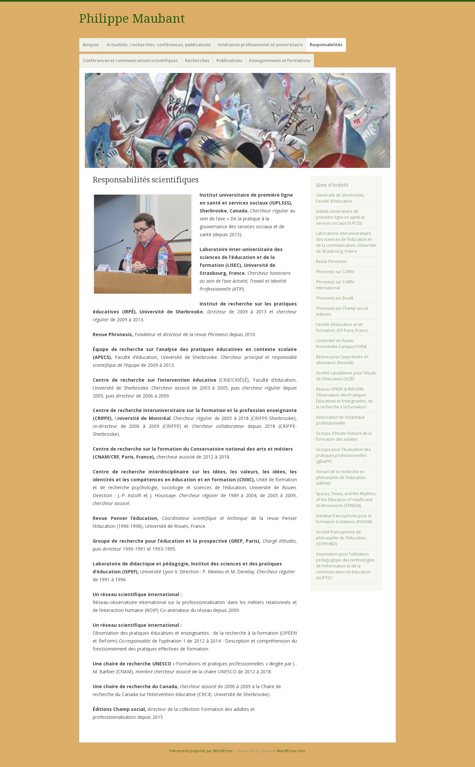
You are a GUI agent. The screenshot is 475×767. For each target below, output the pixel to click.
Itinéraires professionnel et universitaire (260, 45)
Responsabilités (326, 45)
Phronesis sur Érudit (334, 298)
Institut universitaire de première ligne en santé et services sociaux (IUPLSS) (340, 217)
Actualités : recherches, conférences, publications (159, 45)
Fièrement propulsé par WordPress (201, 750)
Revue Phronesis (331, 261)
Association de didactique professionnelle (340, 420)
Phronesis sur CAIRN (335, 271)
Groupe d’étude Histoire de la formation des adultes (344, 436)
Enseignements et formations (279, 60)
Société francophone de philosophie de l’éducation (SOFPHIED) (341, 538)
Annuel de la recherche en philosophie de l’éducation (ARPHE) (341, 477)
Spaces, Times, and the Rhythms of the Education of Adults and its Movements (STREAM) (345, 499)
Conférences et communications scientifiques (130, 60)
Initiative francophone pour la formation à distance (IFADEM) (344, 519)
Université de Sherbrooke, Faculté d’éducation (340, 198)
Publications (229, 60)
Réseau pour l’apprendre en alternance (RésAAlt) (342, 360)
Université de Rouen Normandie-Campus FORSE (341, 343)
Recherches (197, 60)
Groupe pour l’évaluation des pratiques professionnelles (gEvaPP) (343, 455)
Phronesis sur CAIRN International (335, 285)
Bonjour (91, 45)
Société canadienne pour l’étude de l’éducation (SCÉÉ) (346, 376)
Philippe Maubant (132, 19)
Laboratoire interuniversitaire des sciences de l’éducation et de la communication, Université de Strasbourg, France (346, 242)
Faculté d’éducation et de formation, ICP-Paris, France (342, 327)
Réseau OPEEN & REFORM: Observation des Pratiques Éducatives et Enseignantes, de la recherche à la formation (344, 398)
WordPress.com (291, 750)
